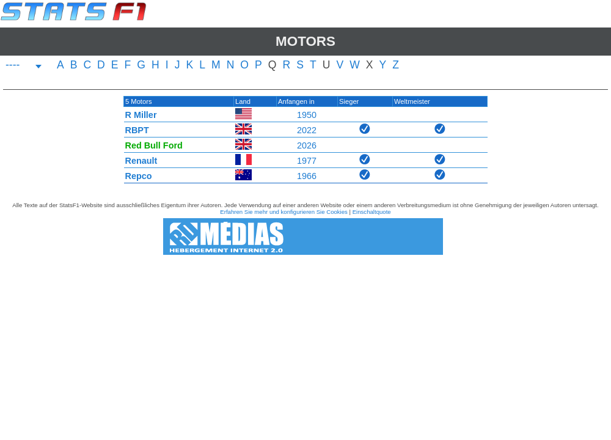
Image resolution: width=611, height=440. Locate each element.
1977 (306, 161)
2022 (306, 130)
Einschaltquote (372, 211)
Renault (141, 161)
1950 (306, 115)
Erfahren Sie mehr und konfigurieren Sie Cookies (284, 211)
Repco (138, 176)
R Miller (141, 115)
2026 (306, 145)
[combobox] (24, 66)
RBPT (137, 130)
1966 (306, 176)
